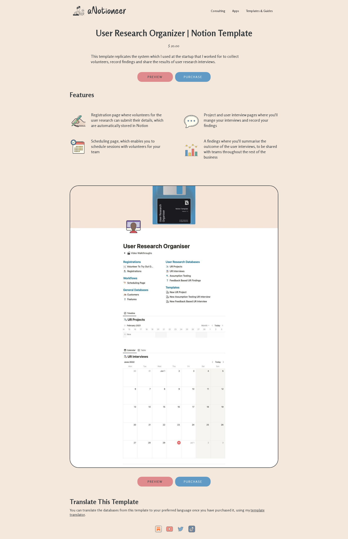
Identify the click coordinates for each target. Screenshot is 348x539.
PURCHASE (193, 77)
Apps (235, 11)
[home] (99, 10)
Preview (155, 77)
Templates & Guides (259, 11)
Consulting (218, 11)
